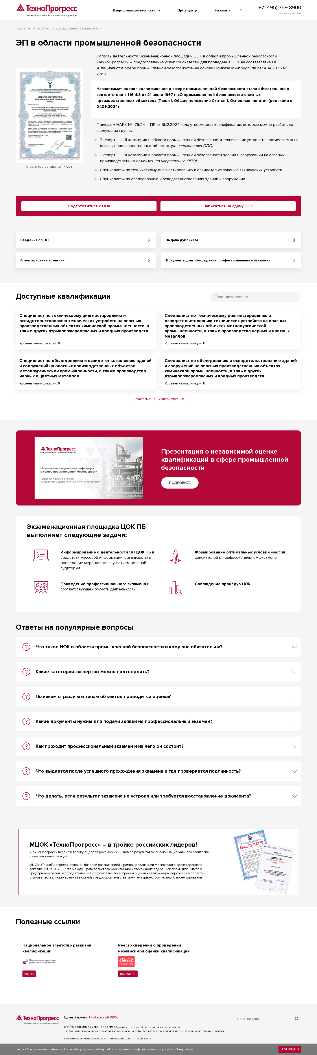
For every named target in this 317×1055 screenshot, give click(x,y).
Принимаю (290, 1049)
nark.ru (29, 974)
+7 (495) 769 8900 (279, 8)
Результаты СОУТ (121, 1038)
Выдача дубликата (182, 240)
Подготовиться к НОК (89, 206)
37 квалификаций (170, 399)
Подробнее (180, 483)
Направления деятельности (135, 10)
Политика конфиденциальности (84, 1038)
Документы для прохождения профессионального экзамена (218, 260)
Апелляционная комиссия (42, 260)
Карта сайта (143, 1038)
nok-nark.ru (128, 974)
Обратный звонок (289, 13)
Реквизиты (225, 10)
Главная (21, 29)
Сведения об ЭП (34, 240)
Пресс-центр (189, 10)
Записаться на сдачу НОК (228, 206)
